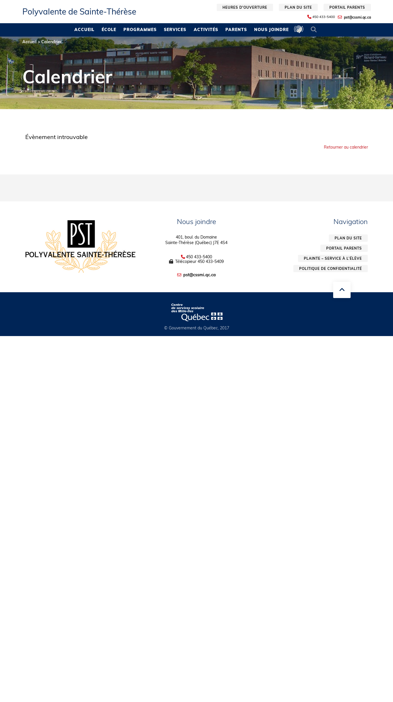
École (109, 29)
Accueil (84, 29)
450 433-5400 (323, 17)
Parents (236, 29)
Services (175, 29)
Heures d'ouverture (244, 7)
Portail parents (347, 7)
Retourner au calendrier (346, 147)
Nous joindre (271, 29)
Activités (206, 29)
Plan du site (298, 7)
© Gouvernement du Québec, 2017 (196, 328)
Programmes (140, 29)
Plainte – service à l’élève (333, 258)
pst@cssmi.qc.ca (357, 17)
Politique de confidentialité (330, 268)
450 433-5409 (211, 261)
